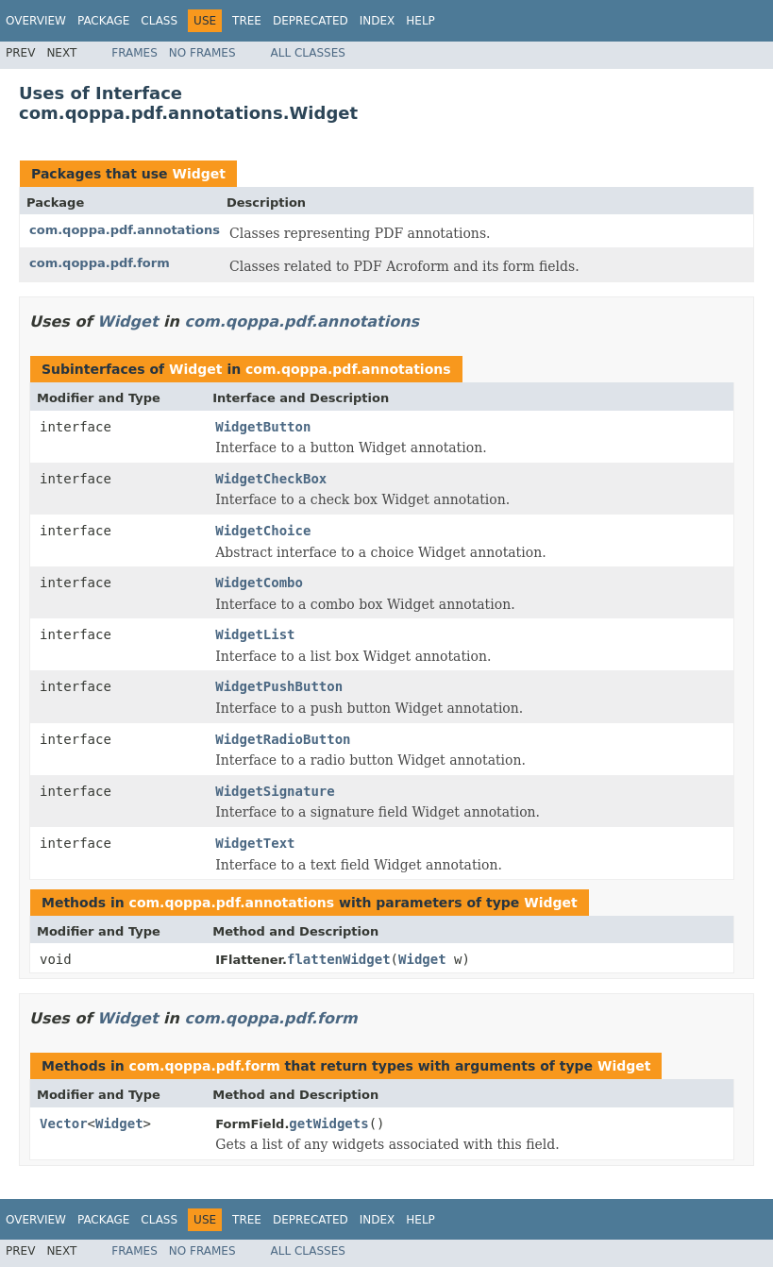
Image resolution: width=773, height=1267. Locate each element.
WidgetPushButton (279, 686)
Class (159, 20)
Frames (134, 52)
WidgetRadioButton (282, 739)
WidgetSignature (274, 791)
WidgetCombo (259, 582)
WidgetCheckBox (271, 478)
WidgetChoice (263, 530)
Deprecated (310, 20)
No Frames (202, 52)
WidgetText (254, 843)
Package (103, 20)
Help (420, 20)
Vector (64, 1123)
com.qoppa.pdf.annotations (124, 230)
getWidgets (328, 1123)
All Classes (308, 52)
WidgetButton (263, 426)
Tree (246, 20)
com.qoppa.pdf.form (99, 263)
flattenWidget (339, 959)
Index (377, 20)
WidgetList (254, 634)
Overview (36, 20)
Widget (198, 173)
